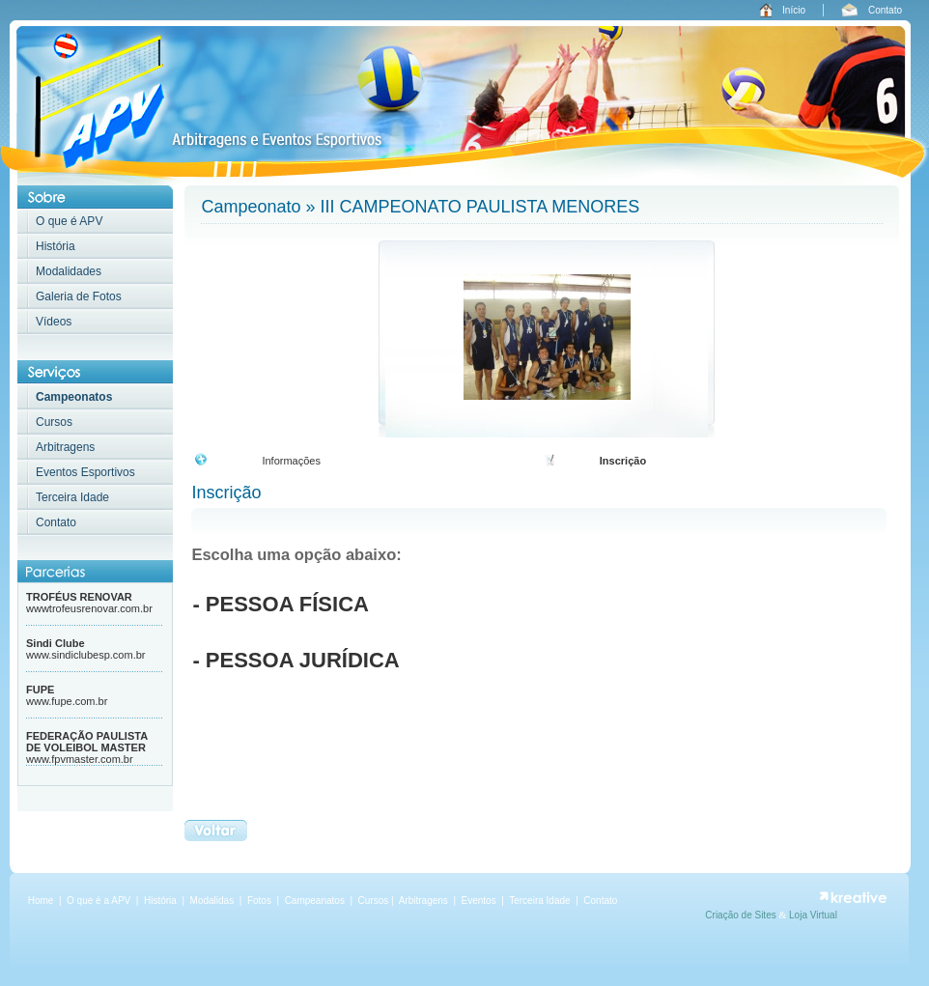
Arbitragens (65, 447)
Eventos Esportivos (85, 472)
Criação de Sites (741, 915)
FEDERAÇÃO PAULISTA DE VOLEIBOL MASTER (87, 741)
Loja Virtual (813, 915)
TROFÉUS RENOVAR (79, 597)
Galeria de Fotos (79, 296)
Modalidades (68, 271)
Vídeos (53, 321)
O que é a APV (98, 900)
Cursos (54, 422)
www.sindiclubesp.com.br (86, 655)
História (55, 246)
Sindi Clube (55, 643)
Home (41, 900)
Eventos (479, 900)
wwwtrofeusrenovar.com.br (89, 608)
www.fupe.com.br (66, 701)
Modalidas (212, 900)
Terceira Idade (72, 497)
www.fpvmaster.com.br (79, 759)
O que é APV (69, 221)
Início (793, 10)
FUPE (40, 689)
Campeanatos (316, 900)
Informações (291, 460)
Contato (885, 10)
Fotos (260, 900)
